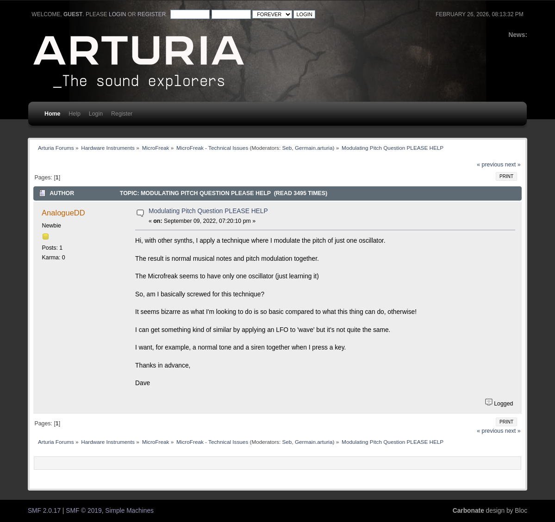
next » (513, 164)
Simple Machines (129, 510)
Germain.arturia (314, 148)
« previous (490, 164)
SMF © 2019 (83, 510)
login (117, 14)
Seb (287, 148)
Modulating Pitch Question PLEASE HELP (208, 211)
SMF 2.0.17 (44, 510)
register (151, 14)
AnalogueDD (63, 213)
